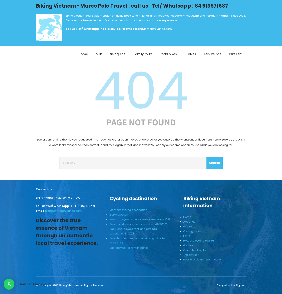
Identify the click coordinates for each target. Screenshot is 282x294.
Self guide (118, 54)
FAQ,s (186, 236)
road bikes (168, 54)
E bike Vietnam (119, 214)
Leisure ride (212, 54)
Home (83, 54)
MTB (99, 54)
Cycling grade (192, 231)
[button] (9, 284)
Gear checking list (195, 250)
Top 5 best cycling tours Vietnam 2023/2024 (139, 224)
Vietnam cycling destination (128, 210)
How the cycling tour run (199, 240)
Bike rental (190, 226)
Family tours (143, 54)
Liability (188, 245)
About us (189, 221)
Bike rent (236, 54)
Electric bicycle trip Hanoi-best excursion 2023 (140, 219)
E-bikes (190, 54)
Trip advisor (191, 255)
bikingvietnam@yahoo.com (153, 29)
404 (141, 91)
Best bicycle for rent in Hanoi (129, 248)
